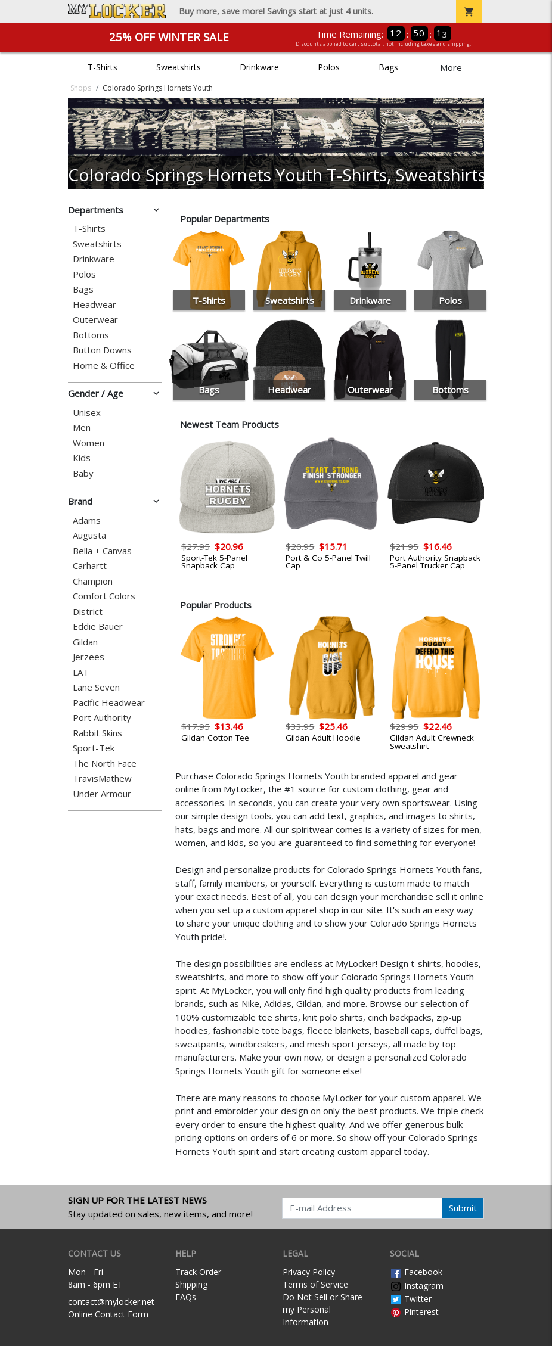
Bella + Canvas (102, 551)
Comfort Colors (104, 596)
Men (82, 427)
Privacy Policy (309, 1271)
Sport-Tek (93, 748)
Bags (388, 67)
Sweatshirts (178, 67)
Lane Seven (96, 687)
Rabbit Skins (97, 733)
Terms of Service (315, 1284)
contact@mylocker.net (111, 1301)
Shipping (191, 1284)
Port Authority (102, 718)
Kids (82, 458)
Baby (83, 473)
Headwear (94, 305)
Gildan (85, 642)
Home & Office (104, 365)
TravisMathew (102, 778)
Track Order (198, 1271)
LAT (81, 672)
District (88, 612)
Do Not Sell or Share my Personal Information (322, 1309)
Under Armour (102, 794)
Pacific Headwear (109, 703)
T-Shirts (102, 67)
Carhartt (90, 566)
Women (88, 443)
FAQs (185, 1297)
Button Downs (102, 350)
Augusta (89, 535)
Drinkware (259, 67)
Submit (463, 1208)
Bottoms (91, 335)
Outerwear (95, 320)
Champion (93, 581)
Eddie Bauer (98, 626)
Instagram (417, 1285)
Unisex (87, 413)
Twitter (411, 1298)
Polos (329, 67)
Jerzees (88, 657)
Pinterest (414, 1311)
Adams (87, 520)
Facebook (416, 1271)
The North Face (105, 764)
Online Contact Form (108, 1314)
